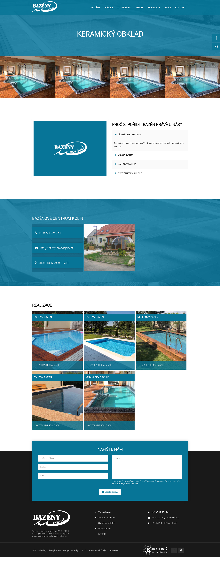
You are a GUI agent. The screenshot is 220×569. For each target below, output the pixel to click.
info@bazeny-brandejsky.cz (54, 248)
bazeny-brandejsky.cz (71, 550)
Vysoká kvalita (124, 155)
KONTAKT (180, 7)
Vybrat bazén (103, 512)
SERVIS (139, 7)
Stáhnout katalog (105, 523)
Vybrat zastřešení (105, 517)
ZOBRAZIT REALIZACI (47, 365)
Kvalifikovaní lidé (125, 164)
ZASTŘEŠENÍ (124, 7)
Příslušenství (103, 528)
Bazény (95, 7)
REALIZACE (153, 7)
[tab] (150, 134)
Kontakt (100, 534)
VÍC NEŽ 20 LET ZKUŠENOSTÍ (129, 134)
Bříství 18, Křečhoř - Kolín (52, 262)
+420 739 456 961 (159, 512)
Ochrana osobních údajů (95, 550)
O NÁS (167, 7)
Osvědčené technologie (128, 173)
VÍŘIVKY (108, 7)
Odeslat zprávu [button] (110, 492)
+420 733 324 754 (48, 232)
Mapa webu (115, 550)
